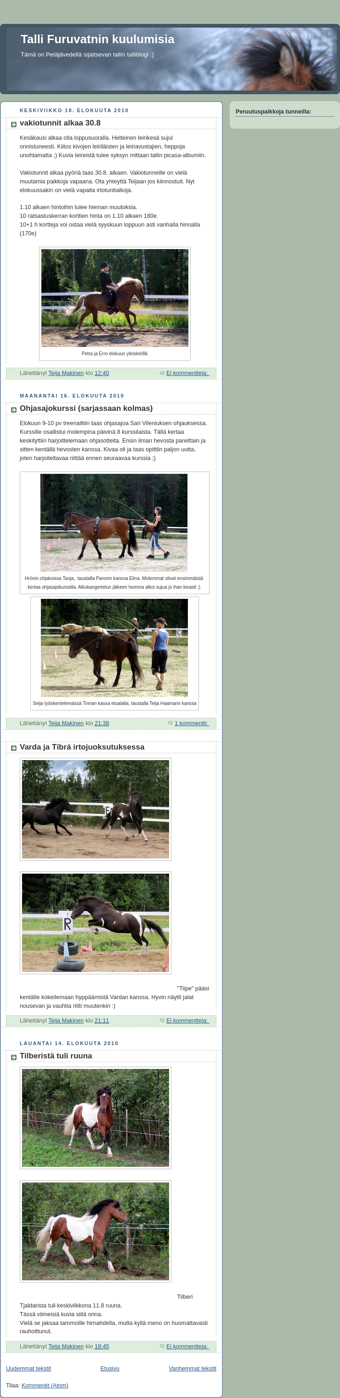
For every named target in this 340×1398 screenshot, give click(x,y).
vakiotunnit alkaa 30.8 (60, 123)
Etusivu (110, 1368)
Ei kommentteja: (188, 373)
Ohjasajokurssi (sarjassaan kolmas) (86, 408)
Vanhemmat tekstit (193, 1368)
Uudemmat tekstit (28, 1368)
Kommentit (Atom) (45, 1385)
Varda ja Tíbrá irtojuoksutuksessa (82, 747)
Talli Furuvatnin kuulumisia (98, 39)
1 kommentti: (192, 723)
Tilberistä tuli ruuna (56, 1055)
